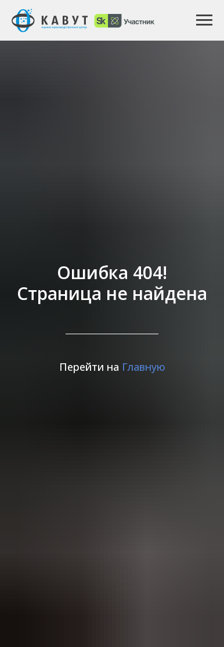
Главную (143, 367)
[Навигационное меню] (204, 20)
